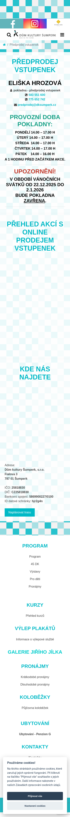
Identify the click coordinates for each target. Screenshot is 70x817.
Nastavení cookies (35, 805)
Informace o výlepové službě (35, 639)
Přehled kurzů (35, 615)
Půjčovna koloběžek (35, 707)
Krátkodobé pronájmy (35, 677)
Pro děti (35, 579)
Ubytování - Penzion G (35, 734)
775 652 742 (37, 99)
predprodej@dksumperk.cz (37, 104)
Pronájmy (35, 586)
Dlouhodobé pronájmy (35, 684)
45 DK (35, 564)
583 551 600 (37, 94)
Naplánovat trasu (19, 512)
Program (35, 556)
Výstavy (35, 571)
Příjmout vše (35, 796)
